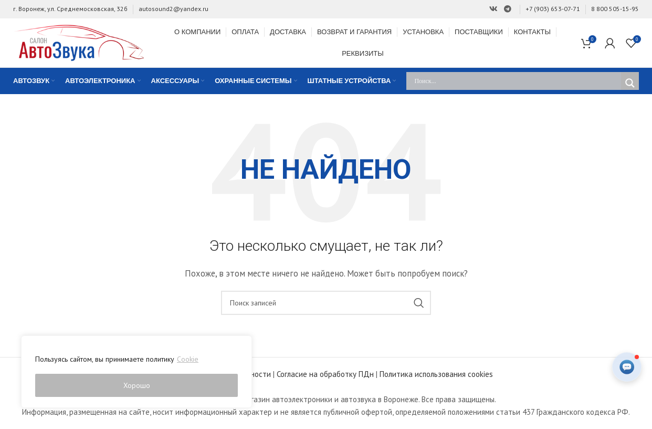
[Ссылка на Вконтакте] (493, 9)
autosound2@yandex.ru (173, 9)
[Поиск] (326, 303)
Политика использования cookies (436, 374)
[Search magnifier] (630, 83)
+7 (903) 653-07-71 (552, 9)
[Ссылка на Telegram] (507, 9)
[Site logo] (78, 42)
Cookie (187, 359)
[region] (136, 371)
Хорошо (136, 385)
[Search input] (516, 81)
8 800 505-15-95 (615, 9)
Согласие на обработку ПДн (325, 374)
